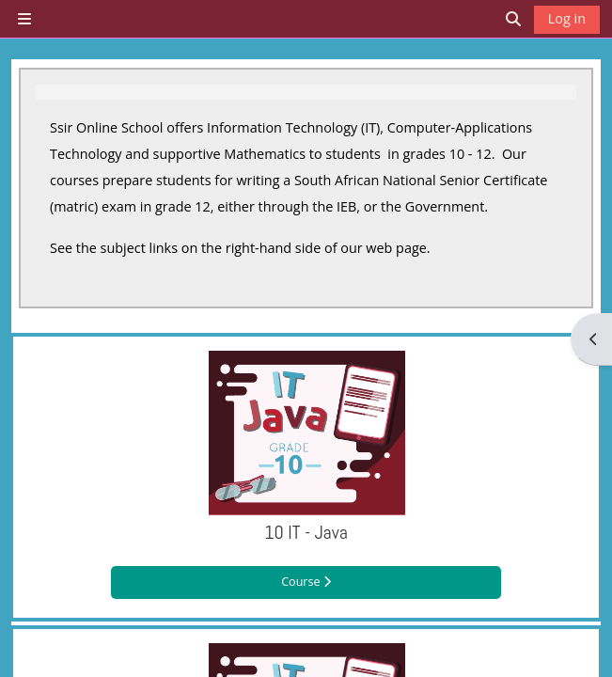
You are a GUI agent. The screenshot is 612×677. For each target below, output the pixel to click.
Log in (567, 18)
